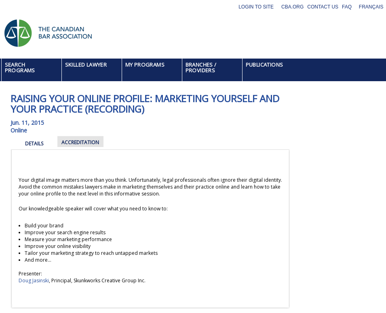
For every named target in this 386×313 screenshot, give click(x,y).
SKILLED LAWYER (86, 64)
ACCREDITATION (80, 142)
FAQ (347, 7)
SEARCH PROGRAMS (20, 67)
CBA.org (292, 7)
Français (371, 7)
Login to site (256, 7)
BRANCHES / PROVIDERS (201, 67)
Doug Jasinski (34, 280)
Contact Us (322, 7)
